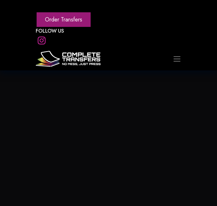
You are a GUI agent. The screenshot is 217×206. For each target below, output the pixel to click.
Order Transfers (63, 19)
